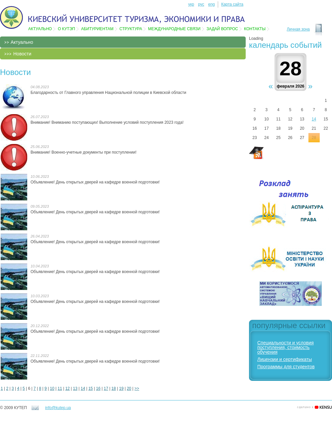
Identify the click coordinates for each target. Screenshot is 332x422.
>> (136, 388)
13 (75, 388)
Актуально (40, 29)
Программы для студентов (286, 366)
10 (52, 388)
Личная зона (298, 29)
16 (98, 388)
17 (106, 388)
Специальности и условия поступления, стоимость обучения (285, 347)
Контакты (255, 29)
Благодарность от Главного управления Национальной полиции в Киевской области (108, 92)
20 (129, 388)
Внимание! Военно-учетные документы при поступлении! (83, 152)
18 (114, 388)
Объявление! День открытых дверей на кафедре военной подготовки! (95, 182)
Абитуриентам (97, 29)
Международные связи (174, 29)
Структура (131, 29)
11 (60, 388)
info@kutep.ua (58, 407)
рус (201, 4)
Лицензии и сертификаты (284, 359)
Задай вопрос (222, 29)
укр (191, 4)
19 (121, 388)
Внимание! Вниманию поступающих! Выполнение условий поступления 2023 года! (107, 122)
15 (90, 388)
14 (83, 388)
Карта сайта (232, 4)
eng (211, 4)
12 (67, 388)
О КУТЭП (66, 29)
